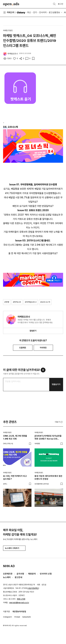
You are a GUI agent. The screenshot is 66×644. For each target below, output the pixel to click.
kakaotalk (26, 617)
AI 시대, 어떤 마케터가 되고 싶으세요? (15, 477)
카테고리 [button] (9, 12)
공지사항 (20, 573)
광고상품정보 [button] (54, 12)
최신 (29, 12)
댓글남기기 (56, 384)
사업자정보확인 (33, 588)
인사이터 (43, 12)
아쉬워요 (43, 347)
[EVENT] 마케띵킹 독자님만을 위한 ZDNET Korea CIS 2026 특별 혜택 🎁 (48, 437)
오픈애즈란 (7, 573)
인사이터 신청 (46, 573)
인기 (35, 12)
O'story (21, 12)
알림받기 (33, 331)
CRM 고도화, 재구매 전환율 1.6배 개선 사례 (15, 437)
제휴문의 (32, 573)
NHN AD (9, 566)
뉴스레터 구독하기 (14, 548)
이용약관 (6, 611)
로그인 (60, 4)
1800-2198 (21, 599)
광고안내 (18, 577)
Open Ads (11, 4)
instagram (7, 617)
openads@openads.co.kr (19, 602)
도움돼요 (22, 347)
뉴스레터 (7, 577)
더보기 (59, 422)
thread (17, 617)
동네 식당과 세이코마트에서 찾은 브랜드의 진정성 (48, 477)
